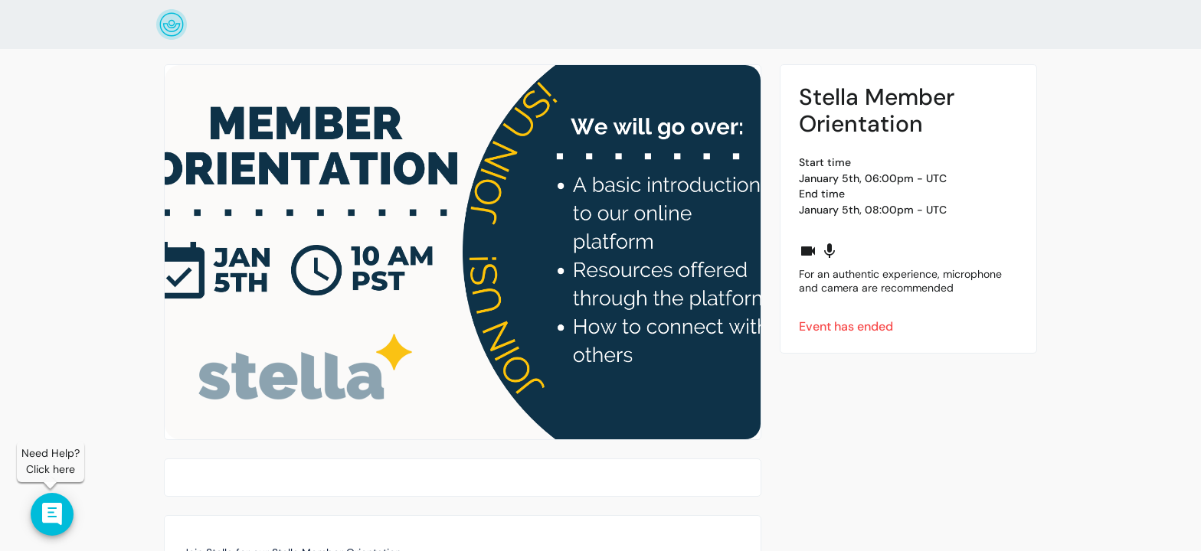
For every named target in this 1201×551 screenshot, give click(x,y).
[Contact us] (52, 514)
